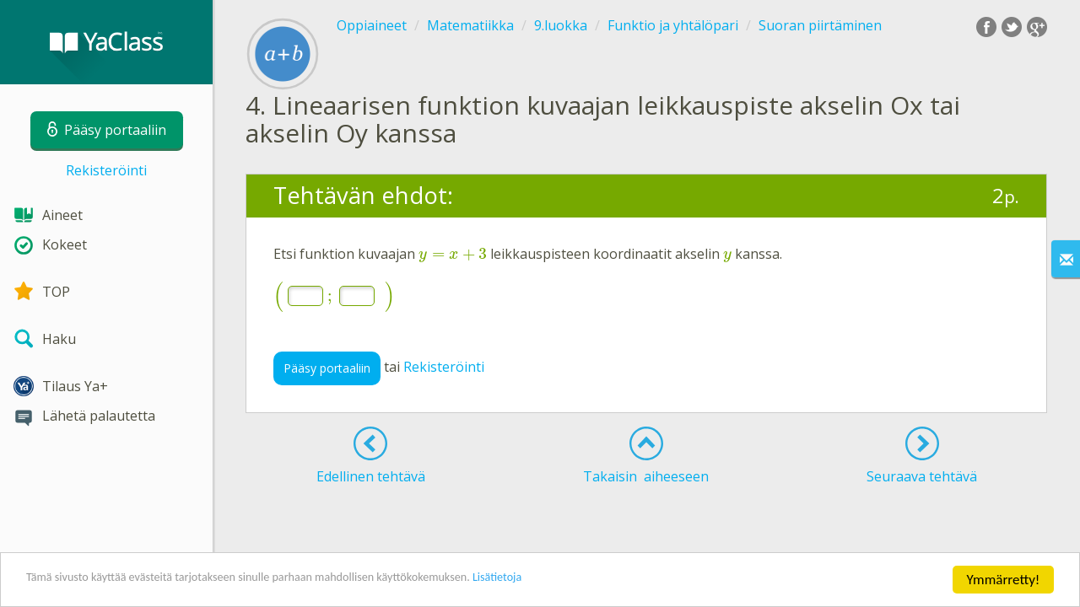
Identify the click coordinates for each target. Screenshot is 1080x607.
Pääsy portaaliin (327, 368)
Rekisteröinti (106, 170)
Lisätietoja (593, 581)
